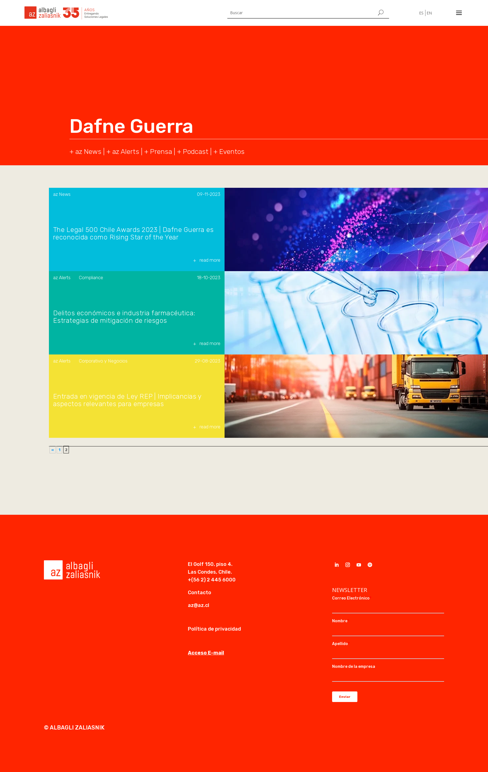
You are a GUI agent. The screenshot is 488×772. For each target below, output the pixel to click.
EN (429, 13)
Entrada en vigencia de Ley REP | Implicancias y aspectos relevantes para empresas (127, 400)
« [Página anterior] (52, 449)
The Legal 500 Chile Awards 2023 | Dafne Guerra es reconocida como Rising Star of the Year (133, 233)
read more (210, 260)
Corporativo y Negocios (103, 361)
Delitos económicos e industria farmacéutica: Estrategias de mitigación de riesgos (124, 316)
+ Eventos (229, 152)
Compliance (91, 277)
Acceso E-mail (206, 653)
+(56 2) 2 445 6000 (212, 580)
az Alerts (125, 152)
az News (62, 194)
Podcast (195, 152)
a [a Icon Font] (459, 13)
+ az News (85, 152)
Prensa (161, 152)
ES (421, 13)
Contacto (199, 592)
